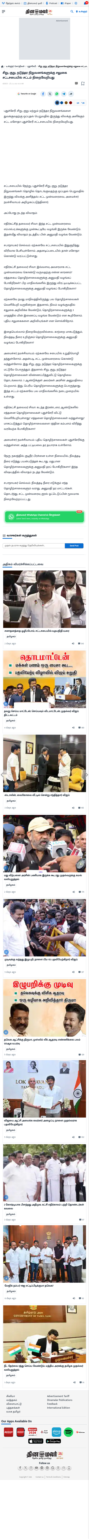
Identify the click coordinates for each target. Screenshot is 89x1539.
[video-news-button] (6, 703)
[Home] (2, 66)
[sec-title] (43, 535)
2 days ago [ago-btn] (10, 643)
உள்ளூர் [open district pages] (81, 11)
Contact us (39, 1476)
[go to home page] (38, 12)
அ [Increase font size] (82, 102)
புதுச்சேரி (31, 66)
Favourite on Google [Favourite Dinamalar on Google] (36, 93)
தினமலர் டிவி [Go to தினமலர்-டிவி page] (33, 3)
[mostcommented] (44, 599)
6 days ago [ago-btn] (10, 1298)
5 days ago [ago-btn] (10, 972)
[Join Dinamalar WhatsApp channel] (44, 516)
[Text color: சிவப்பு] (70, 102)
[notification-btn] (85, 3)
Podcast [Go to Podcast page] (51, 3)
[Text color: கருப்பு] (57, 102)
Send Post (74, 545)
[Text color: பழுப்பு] (66, 102)
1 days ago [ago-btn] (9, 1382)
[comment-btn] (80, 643)
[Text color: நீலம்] (61, 102)
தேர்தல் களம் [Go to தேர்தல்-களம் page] (11, 3)
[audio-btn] (74, 643)
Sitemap (66, 1476)
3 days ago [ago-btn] (10, 807)
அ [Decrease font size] (77, 102)
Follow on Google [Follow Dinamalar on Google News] (15, 93)
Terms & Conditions (53, 1476)
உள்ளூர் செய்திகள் (15, 66)
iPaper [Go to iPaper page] (66, 3)
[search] (72, 11)
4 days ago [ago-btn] (10, 727)
